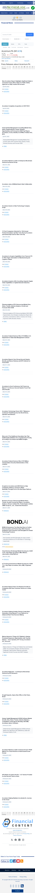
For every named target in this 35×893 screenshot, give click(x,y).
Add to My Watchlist (6, 58)
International (20, 47)
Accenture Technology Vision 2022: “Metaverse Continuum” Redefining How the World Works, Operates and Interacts (16, 412)
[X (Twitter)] (12, 840)
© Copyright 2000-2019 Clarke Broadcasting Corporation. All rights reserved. (17, 880)
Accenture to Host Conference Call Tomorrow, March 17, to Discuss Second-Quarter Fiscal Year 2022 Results (16, 388)
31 (29, 67)
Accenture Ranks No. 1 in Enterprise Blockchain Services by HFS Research (16, 672)
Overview (5, 47)
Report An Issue (26, 870)
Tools (25, 44)
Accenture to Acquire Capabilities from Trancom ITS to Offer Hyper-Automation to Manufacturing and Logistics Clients (17, 257)
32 (32, 67)
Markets (5, 44)
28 (21, 67)
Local (11, 13)
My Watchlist (16, 39)
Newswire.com (6, 544)
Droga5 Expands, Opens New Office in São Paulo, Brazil (16, 695)
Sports (11, 3)
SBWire (5, 146)
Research (26, 61)
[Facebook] (15, 840)
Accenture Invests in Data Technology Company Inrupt (16, 206)
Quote (6, 61)
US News (21, 13)
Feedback (17, 891)
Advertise (14, 870)
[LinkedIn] (19, 840)
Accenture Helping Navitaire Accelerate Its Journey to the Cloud (17, 798)
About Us (7, 870)
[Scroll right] (34, 3)
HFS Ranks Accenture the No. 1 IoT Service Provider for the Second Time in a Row (17, 775)
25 (13, 67)
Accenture (6, 89)
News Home (4, 13)
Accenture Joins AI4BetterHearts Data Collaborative (17, 184)
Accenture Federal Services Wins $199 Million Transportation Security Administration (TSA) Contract (15, 462)
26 (16, 67)
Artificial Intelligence (9, 546)
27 (19, 67)
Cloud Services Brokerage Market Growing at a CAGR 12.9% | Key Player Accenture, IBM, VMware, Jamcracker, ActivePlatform (17, 552)
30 (27, 67)
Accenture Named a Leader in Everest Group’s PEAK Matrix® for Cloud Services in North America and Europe (17, 751)
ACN (19, 51)
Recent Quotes (6, 39)
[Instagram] (23, 840)
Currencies (13, 47)
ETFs (19, 44)
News (3, 3)
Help (19, 870)
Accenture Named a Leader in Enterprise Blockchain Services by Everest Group (17, 161)
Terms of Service (12, 876)
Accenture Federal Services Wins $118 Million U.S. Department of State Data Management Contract (16, 336)
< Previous (4, 67)
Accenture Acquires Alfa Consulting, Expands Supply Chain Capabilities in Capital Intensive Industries (17, 281)
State (15, 13)
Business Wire (6, 91)
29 (24, 67)
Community (20, 3)
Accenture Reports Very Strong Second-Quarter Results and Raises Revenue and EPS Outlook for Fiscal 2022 (16, 361)
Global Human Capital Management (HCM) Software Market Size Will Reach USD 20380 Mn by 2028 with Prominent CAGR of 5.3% (16, 730)
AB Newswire (6, 510)
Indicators (27, 39)
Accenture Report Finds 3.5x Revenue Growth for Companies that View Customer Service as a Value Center (16, 588)
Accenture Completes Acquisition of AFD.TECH (16, 106)
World (27, 13)
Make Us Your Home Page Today (10, 856)
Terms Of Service (17, 835)
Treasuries (26, 47)
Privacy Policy (26, 833)
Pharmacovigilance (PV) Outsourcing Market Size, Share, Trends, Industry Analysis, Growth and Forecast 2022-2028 (16, 306)
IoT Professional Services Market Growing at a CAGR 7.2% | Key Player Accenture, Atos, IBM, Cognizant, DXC (17, 565)
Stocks (12, 44)
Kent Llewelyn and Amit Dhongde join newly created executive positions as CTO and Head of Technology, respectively (16, 539)
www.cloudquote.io (17, 830)
